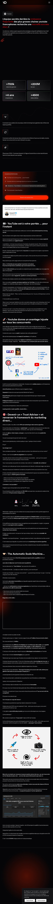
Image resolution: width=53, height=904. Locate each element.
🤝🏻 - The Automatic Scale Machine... (14, 190)
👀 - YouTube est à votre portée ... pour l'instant (17, 177)
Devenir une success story (26, 197)
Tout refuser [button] (29, 900)
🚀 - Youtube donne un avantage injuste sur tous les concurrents (21, 181)
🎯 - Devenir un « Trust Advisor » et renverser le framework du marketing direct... (25, 186)
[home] (5, 2)
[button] (49, 2)
